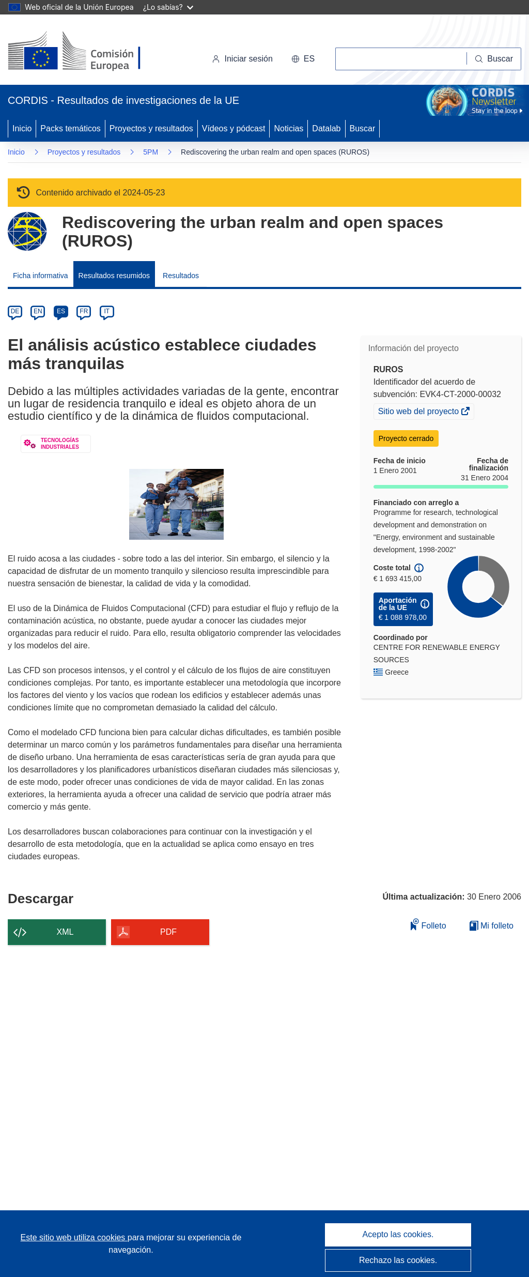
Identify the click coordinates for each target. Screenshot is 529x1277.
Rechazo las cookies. (398, 1260)
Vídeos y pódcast (234, 128)
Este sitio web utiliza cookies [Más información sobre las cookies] (74, 1237)
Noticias (288, 128)
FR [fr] (84, 311)
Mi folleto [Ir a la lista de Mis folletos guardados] (492, 926)
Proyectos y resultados (151, 128)
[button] (303, 59)
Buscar (363, 128)
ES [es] (61, 311)
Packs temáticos (70, 128)
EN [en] (38, 311)
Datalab (326, 128)
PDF (168, 932)
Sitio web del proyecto (419, 412)
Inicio (22, 128)
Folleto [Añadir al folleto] (428, 924)
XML (65, 932)
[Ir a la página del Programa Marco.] (27, 231)
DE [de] (15, 311)
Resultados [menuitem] (181, 275)
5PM (150, 152)
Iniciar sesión (242, 58)
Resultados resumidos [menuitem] (114, 275)
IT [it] (107, 311)
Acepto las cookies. (398, 1234)
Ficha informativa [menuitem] (40, 275)
